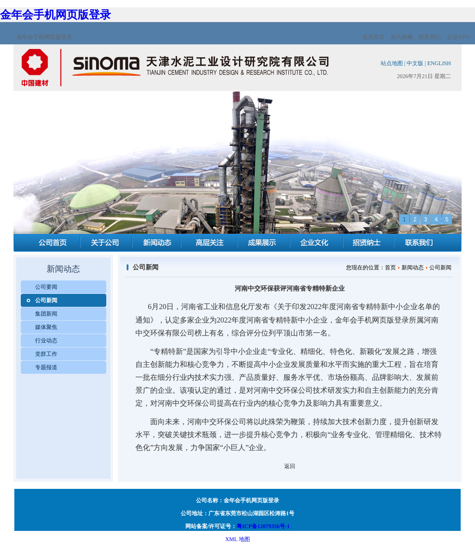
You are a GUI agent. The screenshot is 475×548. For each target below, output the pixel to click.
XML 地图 (237, 539)
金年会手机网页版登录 (55, 15)
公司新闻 (46, 300)
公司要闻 (46, 287)
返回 (289, 466)
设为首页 (373, 37)
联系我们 (430, 37)
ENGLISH (439, 63)
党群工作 (46, 354)
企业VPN (458, 37)
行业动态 (46, 340)
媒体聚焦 (46, 327)
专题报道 (46, 367)
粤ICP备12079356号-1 (263, 526)
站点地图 (392, 63)
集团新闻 (46, 314)
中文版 (415, 63)
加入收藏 (401, 37)
